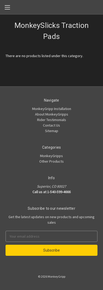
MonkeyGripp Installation (51, 108)
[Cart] (100, 7)
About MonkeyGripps (51, 114)
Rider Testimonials (51, 119)
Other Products (51, 161)
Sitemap (51, 130)
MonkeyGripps (51, 155)
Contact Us (51, 125)
